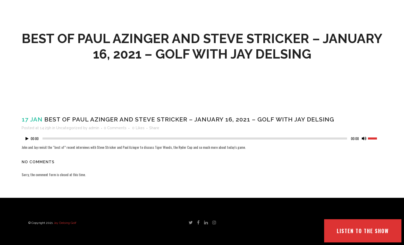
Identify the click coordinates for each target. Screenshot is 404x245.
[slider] (195, 138)
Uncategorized (69, 128)
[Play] (27, 138)
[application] (202, 140)
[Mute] (364, 138)
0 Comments (115, 128)
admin (94, 128)
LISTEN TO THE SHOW (363, 231)
